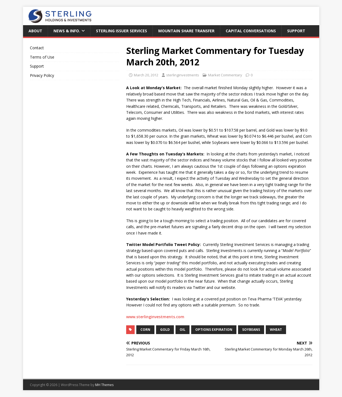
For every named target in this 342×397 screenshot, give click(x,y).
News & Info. (66, 30)
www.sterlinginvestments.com (155, 316)
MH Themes (104, 384)
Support (296, 30)
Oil (182, 329)
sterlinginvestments (182, 75)
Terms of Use (42, 57)
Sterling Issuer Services (121, 30)
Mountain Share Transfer (186, 30)
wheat (276, 329)
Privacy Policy (42, 75)
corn (145, 329)
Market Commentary (225, 75)
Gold (165, 329)
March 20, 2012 (146, 75)
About (35, 30)
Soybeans (251, 329)
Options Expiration (213, 329)
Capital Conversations (251, 30)
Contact (37, 47)
